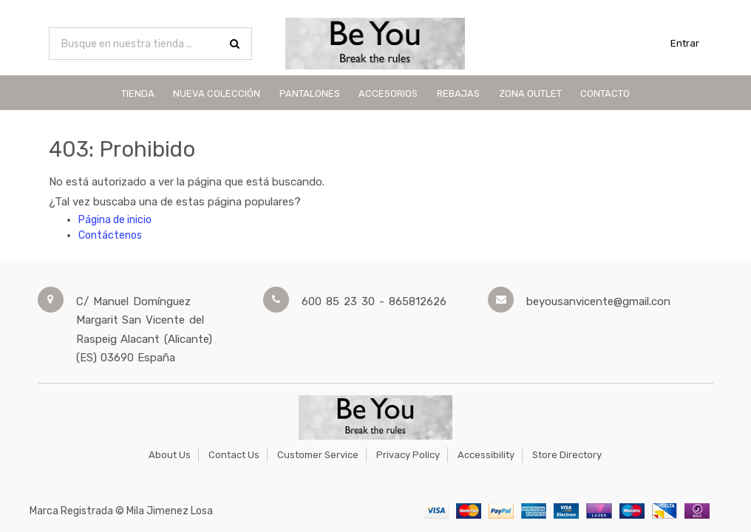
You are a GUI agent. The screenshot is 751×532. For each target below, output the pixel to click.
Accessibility (486, 454)
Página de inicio (115, 220)
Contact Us (233, 454)
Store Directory (567, 454)
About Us (170, 454)
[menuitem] (138, 92)
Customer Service (317, 454)
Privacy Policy (408, 454)
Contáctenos (110, 235)
